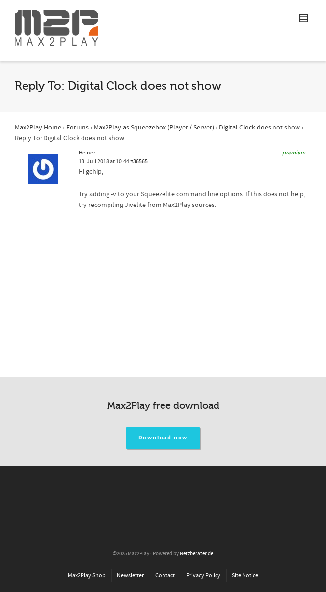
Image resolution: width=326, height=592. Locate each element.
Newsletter (130, 575)
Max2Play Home (38, 127)
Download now (163, 438)
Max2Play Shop (87, 575)
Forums (77, 127)
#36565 (139, 161)
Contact (165, 575)
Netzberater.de (196, 553)
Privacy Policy (203, 575)
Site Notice (245, 575)
